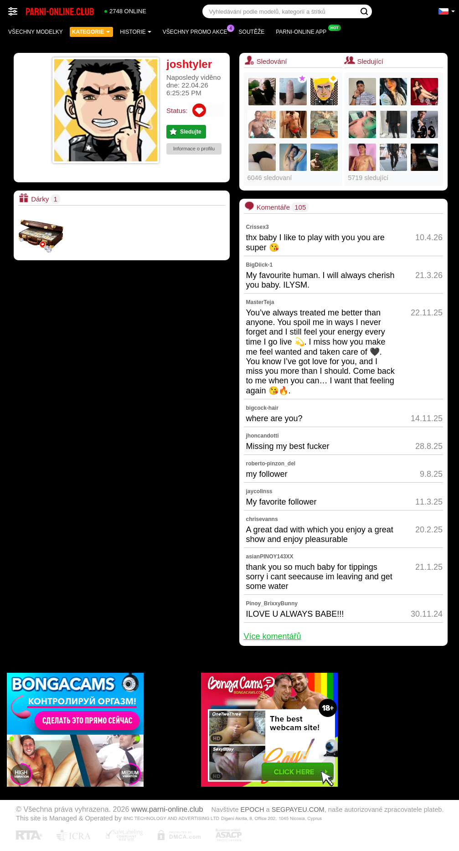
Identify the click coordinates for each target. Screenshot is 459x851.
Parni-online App (303, 31)
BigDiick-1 (259, 265)
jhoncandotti (262, 436)
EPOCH (252, 809)
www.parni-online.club (167, 809)
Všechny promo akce (197, 31)
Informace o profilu (194, 148)
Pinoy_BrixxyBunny (272, 603)
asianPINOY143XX (270, 556)
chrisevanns (262, 519)
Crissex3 (257, 227)
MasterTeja (260, 302)
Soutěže (252, 32)
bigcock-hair (262, 408)
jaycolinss (259, 491)
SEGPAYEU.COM (298, 809)
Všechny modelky (35, 32)
